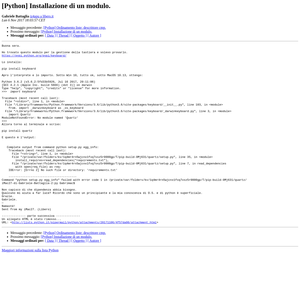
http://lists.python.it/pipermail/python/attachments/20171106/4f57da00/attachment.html (84, 258)
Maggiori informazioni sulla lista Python (30, 286)
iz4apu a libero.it (42, 16)
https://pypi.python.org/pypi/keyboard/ (34, 58)
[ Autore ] (94, 35)
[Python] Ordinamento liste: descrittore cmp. (74, 27)
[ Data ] (50, 35)
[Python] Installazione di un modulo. (66, 31)
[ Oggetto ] (79, 35)
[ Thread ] (64, 35)
